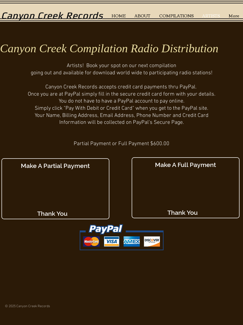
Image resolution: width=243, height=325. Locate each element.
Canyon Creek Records (52, 15)
